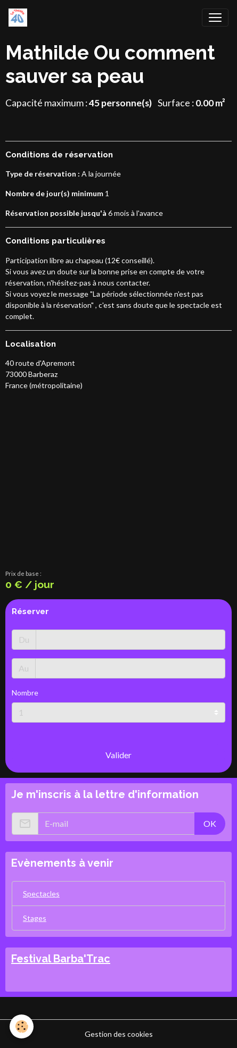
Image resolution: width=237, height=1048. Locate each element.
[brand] (20, 18)
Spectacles (41, 893)
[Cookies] (22, 1026)
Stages (34, 918)
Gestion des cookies (119, 1033)
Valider (118, 755)
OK (209, 823)
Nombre (25, 692)
